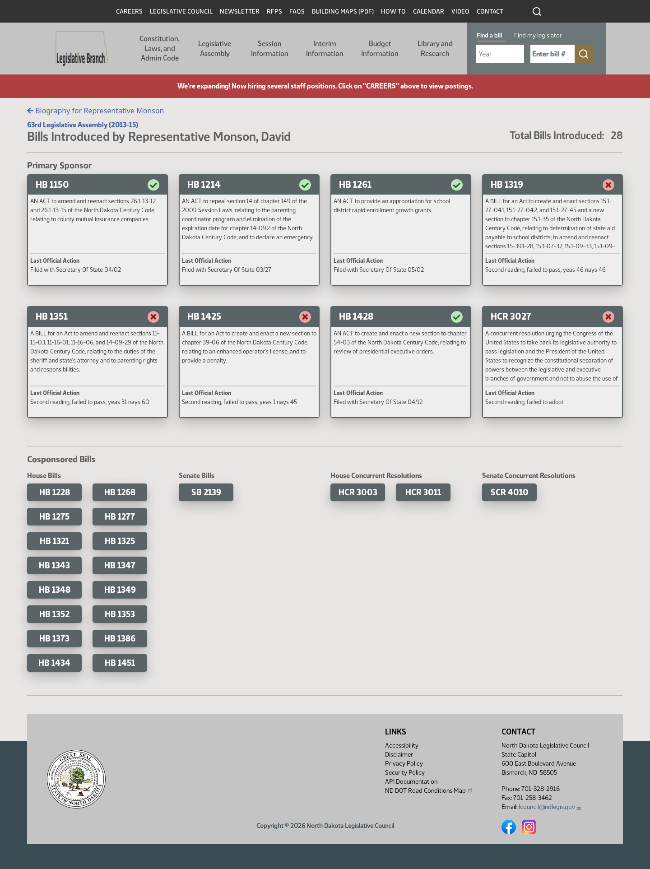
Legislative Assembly (214, 48)
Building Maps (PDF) (343, 11)
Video (460, 11)
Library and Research (435, 48)
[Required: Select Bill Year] (500, 54)
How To (393, 11)
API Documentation (411, 781)
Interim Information (325, 48)
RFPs (274, 11)
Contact (490, 11)
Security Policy (405, 772)
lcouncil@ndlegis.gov (550, 807)
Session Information (269, 48)
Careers (129, 11)
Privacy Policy (404, 763)
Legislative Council (181, 11)
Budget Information (380, 48)
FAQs (297, 11)
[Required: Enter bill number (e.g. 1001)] (552, 54)
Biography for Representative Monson (95, 111)
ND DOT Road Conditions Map (429, 790)
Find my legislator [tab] (538, 35)
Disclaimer (399, 754)
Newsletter (240, 11)
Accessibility (401, 745)
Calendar (428, 11)
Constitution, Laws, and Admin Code (159, 48)
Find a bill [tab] (489, 35)
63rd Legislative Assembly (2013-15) (82, 125)
